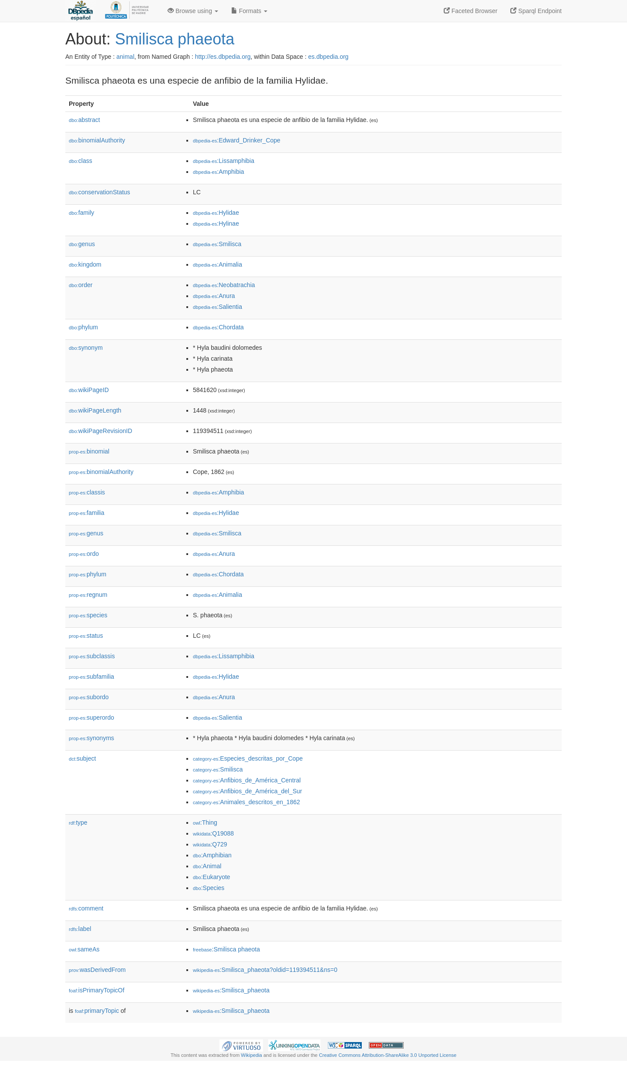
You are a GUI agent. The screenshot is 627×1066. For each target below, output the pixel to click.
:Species (208, 887)
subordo (89, 697)
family (81, 212)
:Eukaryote (211, 876)
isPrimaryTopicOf (97, 990)
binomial (89, 451)
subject (82, 758)
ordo (84, 553)
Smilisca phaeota (174, 39)
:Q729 (210, 844)
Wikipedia (251, 1055)
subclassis (92, 656)
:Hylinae (216, 223)
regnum (88, 594)
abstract (84, 119)
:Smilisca (217, 243)
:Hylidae (216, 212)
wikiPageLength (95, 410)
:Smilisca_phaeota (231, 990)
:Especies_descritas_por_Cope (248, 758)
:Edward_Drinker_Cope (236, 140)
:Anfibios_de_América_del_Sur (247, 791)
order (80, 284)
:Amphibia (218, 171)
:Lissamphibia (223, 160)
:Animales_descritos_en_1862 (246, 802)
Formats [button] (249, 10)
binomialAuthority (97, 140)
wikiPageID (89, 389)
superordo (91, 717)
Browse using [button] (193, 10)
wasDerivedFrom (97, 969)
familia (86, 512)
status (86, 635)
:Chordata (218, 327)
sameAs (84, 949)
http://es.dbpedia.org (223, 56)
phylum (83, 327)
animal (125, 56)
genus (82, 243)
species (88, 615)
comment (86, 908)
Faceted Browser (471, 10)
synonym (86, 347)
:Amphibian (212, 855)
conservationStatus (99, 192)
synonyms (91, 737)
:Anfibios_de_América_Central (247, 780)
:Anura (214, 295)
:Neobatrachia (224, 284)
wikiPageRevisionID (100, 430)
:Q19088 (213, 833)
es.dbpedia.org (328, 56)
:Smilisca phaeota (226, 949)
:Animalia (217, 264)
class (80, 160)
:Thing (205, 822)
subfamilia (91, 676)
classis (87, 492)
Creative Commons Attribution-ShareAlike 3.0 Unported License (387, 1055)
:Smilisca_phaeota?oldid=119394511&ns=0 (265, 969)
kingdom (85, 264)
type (78, 822)
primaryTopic (97, 1010)
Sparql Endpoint (536, 10)
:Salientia (217, 306)
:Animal (207, 866)
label (80, 928)
